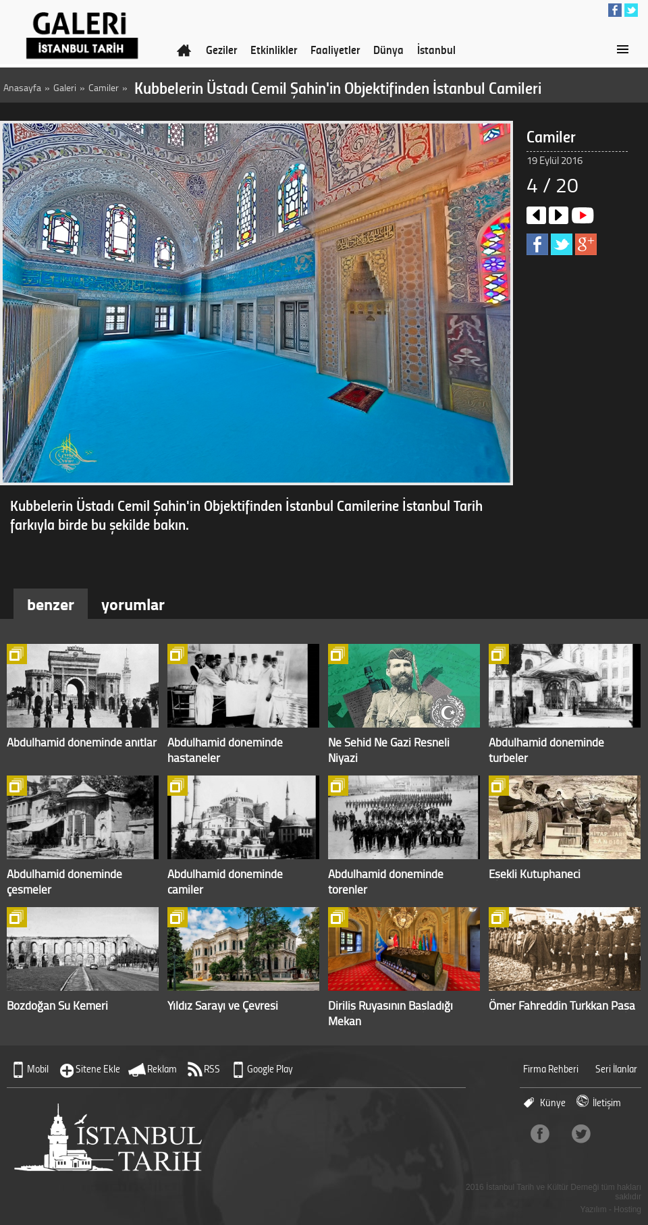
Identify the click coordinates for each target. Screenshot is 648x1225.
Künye (553, 1102)
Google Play (270, 1069)
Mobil (38, 1069)
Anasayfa (22, 87)
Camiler (103, 87)
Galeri (64, 87)
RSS (212, 1069)
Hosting (627, 1209)
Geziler (221, 49)
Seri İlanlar (616, 1069)
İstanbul (436, 49)
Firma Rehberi (550, 1069)
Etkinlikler (273, 49)
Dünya (388, 49)
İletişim (607, 1102)
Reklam (162, 1069)
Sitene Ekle (98, 1069)
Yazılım (593, 1209)
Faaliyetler (335, 49)
